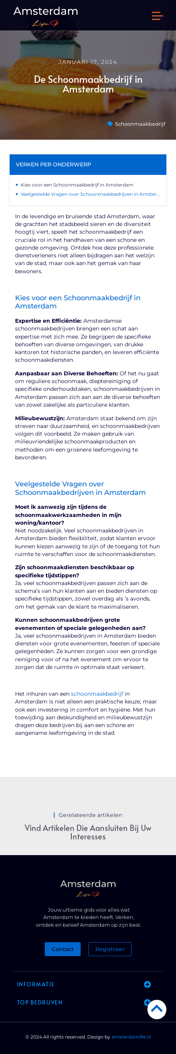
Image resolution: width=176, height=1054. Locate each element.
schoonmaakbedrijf (97, 694)
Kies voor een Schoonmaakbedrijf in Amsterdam (77, 185)
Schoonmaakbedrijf (140, 124)
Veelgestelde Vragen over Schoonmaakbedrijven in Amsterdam (90, 194)
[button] (157, 17)
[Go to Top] (157, 1008)
